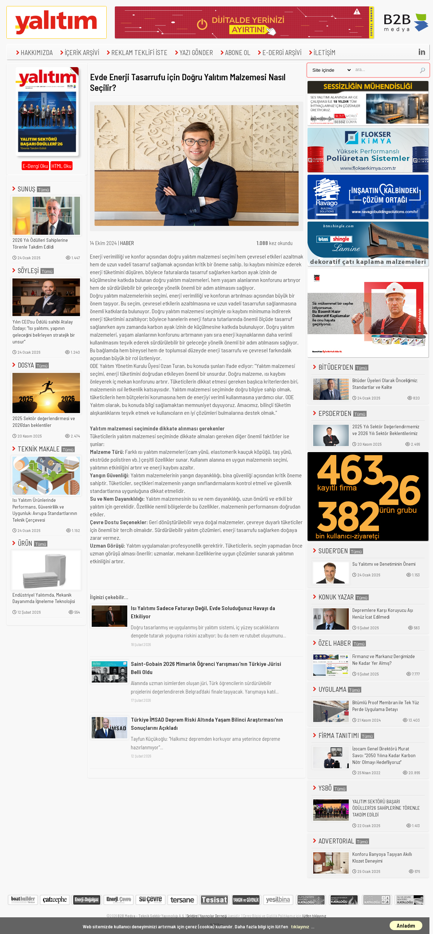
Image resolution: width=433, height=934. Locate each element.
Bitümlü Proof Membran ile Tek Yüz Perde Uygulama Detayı (385, 706)
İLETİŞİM (321, 52)
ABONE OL (234, 52)
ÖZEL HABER (338, 643)
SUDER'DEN (337, 551)
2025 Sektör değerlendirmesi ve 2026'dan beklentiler (43, 422)
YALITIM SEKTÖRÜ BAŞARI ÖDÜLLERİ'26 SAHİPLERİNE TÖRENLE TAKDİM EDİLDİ (386, 808)
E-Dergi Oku (35, 165)
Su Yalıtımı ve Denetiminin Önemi (384, 564)
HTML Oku (61, 165)
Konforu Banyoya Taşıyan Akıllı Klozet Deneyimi (382, 857)
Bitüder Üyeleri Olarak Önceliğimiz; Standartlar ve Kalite (385, 384)
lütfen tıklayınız (314, 915)
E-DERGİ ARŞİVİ (278, 52)
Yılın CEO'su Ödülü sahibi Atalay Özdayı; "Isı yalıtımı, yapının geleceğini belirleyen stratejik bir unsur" (43, 331)
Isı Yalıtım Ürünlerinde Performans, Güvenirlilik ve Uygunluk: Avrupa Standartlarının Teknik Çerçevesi (44, 510)
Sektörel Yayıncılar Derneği (207, 915)
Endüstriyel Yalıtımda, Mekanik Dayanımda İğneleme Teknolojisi (43, 598)
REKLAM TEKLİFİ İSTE (136, 52)
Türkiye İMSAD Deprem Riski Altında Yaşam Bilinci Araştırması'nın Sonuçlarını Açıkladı (207, 723)
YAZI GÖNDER (193, 52)
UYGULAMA (336, 689)
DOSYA (30, 365)
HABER (127, 243)
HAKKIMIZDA (33, 52)
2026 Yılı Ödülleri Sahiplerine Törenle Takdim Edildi (40, 243)
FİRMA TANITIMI (342, 735)
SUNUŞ (30, 189)
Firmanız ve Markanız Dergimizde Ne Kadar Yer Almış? (383, 659)
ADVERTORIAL (340, 841)
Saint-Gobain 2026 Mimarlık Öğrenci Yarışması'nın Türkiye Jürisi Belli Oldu (206, 667)
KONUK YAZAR (340, 597)
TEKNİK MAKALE (43, 449)
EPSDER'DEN (339, 413)
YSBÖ (329, 788)
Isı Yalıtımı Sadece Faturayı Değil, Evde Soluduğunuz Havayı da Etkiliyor (203, 611)
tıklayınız (300, 926)
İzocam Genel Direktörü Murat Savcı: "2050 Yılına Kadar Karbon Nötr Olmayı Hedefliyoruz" (384, 755)
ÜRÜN (29, 543)
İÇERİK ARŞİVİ (78, 52)
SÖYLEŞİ (32, 270)
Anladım (406, 925)
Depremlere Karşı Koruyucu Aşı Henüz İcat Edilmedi (382, 613)
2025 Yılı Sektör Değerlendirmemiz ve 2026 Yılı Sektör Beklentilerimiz (385, 430)
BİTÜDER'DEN (340, 367)
